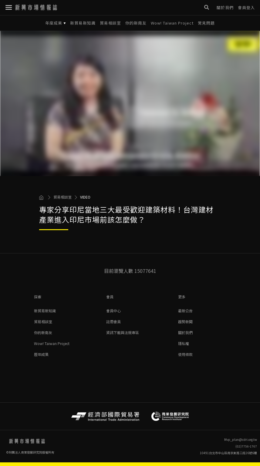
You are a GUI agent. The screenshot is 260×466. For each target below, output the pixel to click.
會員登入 (246, 7)
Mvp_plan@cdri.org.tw (240, 439)
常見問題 (206, 23)
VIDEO (85, 197)
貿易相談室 (110, 23)
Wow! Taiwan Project (172, 23)
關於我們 (225, 7)
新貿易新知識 (83, 23)
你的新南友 (136, 23)
